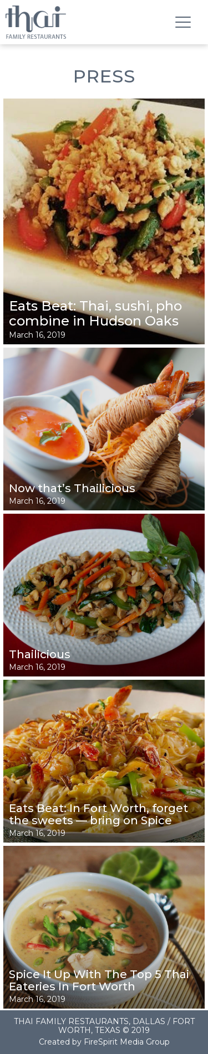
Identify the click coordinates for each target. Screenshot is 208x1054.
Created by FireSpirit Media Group (104, 1041)
